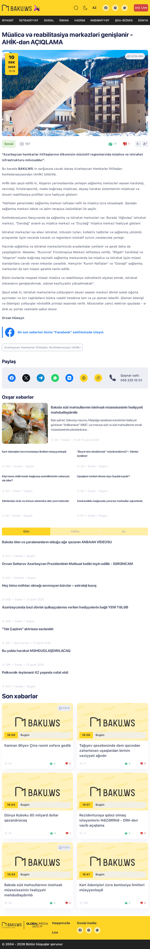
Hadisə (79, 20)
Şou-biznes (124, 20)
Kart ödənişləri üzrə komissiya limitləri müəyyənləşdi (34, 451)
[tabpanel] (75, 614)
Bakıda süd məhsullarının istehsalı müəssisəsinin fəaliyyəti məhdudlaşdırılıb (33, 890)
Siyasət (8, 20)
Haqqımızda (61, 923)
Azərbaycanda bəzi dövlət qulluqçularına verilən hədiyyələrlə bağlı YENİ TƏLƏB (65, 607)
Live (141, 7)
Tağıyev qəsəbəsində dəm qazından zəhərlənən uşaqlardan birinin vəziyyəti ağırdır (109, 750)
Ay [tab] (124, 531)
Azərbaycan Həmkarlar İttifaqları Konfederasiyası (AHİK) (42, 347)
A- (138, 143)
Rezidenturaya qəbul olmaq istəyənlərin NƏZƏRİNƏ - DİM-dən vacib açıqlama (108, 820)
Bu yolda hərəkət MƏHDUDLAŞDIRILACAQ (36, 651)
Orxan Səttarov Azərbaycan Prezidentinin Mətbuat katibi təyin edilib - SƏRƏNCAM (67, 564)
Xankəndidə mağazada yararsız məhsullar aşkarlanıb (109, 501)
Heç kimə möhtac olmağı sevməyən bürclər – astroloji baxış (49, 585)
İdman (64, 20)
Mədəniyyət (99, 20)
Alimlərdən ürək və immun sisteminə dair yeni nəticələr (35, 501)
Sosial (49, 20)
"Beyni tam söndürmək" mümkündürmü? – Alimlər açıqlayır (107, 453)
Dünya (143, 20)
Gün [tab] (26, 531)
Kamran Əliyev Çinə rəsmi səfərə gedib (37, 745)
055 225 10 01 (131, 380)
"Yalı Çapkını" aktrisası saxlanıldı (27, 629)
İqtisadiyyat (28, 20)
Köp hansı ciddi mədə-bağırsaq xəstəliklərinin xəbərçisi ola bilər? (35, 478)
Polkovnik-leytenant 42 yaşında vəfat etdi (35, 672)
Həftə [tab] (75, 531)
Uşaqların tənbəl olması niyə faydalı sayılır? (103, 476)
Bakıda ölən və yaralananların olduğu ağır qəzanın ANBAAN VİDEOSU (57, 542)
